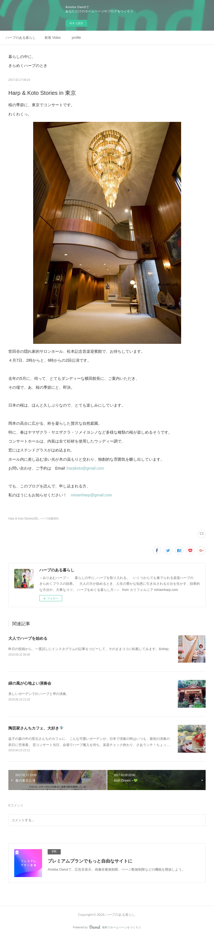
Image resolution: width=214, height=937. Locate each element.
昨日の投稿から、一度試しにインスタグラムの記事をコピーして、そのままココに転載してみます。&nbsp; (88, 649)
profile (76, 38)
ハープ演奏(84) (49, 518)
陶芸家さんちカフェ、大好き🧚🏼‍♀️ (36, 728)
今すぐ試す (76, 23)
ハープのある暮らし (21, 38)
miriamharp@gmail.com (91, 495)
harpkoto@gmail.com (85, 468)
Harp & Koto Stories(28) (23, 518)
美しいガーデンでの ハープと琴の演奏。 (38, 694)
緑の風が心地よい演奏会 (29, 683)
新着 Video (53, 38)
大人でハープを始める (27, 638)
